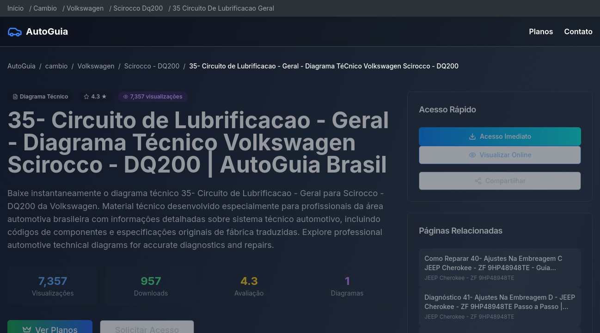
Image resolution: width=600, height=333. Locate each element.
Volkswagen (85, 8)
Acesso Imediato (500, 139)
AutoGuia (21, 66)
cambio (56, 66)
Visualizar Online (500, 157)
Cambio (45, 8)
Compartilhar (500, 183)
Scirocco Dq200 (138, 8)
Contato (578, 31)
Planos (541, 31)
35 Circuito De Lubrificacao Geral (223, 8)
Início (15, 8)
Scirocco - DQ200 (152, 66)
